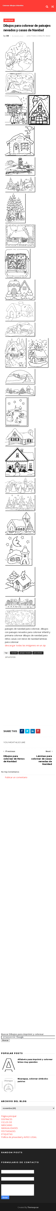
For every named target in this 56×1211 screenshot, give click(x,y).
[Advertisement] (28, 693)
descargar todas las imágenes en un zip (25, 645)
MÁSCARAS (6, 1125)
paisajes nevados (25, 653)
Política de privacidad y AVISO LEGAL (19, 1137)
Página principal (8, 1116)
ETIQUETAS (7, 1134)
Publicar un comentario (16, 777)
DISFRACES (6, 1119)
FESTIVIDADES (8, 1131)
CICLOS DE (6, 1122)
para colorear (38, 653)
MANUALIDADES (9, 1128)
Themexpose (33, 1207)
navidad (9, 20)
